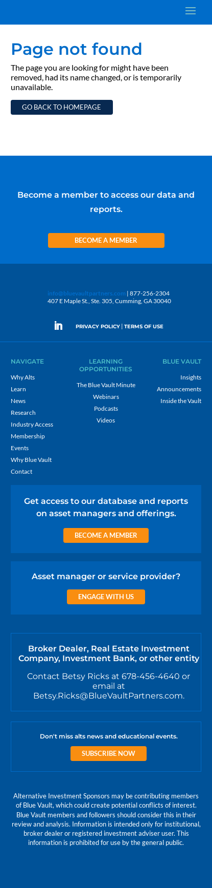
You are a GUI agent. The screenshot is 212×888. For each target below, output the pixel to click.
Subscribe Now (108, 753)
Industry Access (32, 424)
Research (23, 412)
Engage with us (106, 597)
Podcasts (106, 408)
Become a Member (106, 240)
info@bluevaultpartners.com (87, 293)
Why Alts (23, 377)
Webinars (106, 396)
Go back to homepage (61, 107)
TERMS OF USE (143, 326)
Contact (21, 471)
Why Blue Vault (31, 459)
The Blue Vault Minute (106, 385)
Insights (190, 377)
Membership (28, 436)
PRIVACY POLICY (98, 326)
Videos (106, 420)
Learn (18, 389)
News (18, 401)
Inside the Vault (180, 401)
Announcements (179, 389)
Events (20, 448)
